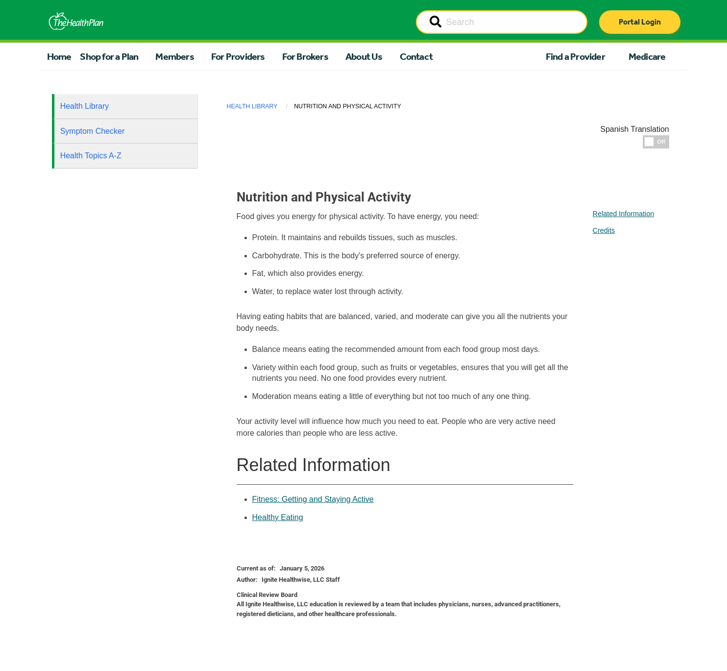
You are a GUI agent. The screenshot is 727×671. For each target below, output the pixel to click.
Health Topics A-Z (90, 155)
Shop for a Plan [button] (109, 56)
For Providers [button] (238, 56)
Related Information (623, 214)
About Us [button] (364, 56)
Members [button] (174, 56)
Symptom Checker (92, 131)
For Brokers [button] (305, 56)
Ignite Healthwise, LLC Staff (301, 579)
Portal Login (640, 21)
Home (59, 56)
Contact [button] (416, 56)
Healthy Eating (277, 517)
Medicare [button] (647, 56)
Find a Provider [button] (575, 56)
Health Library (84, 106)
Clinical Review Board (267, 594)
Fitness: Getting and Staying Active (313, 499)
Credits (604, 230)
